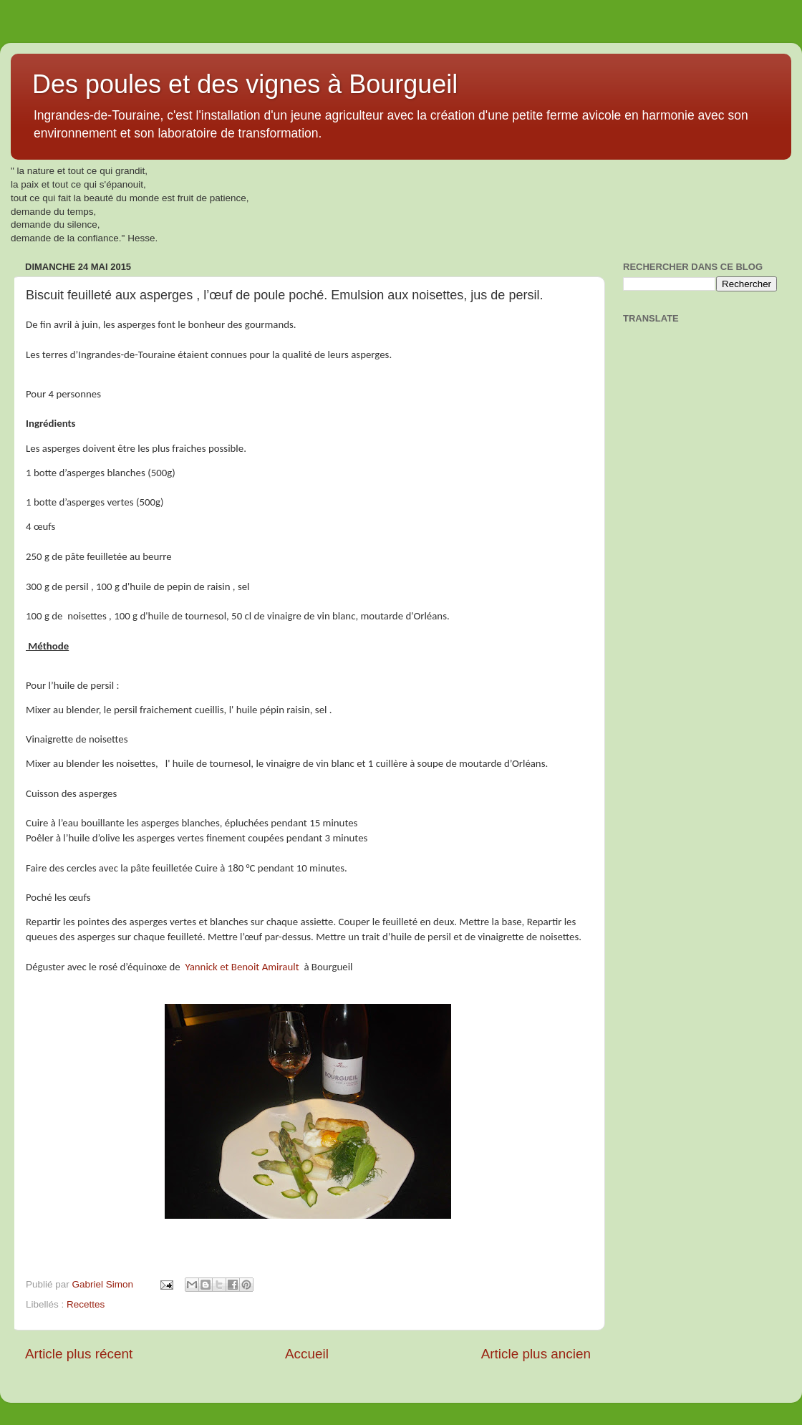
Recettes (86, 1304)
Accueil (307, 1353)
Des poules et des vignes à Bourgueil (245, 84)
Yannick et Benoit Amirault (242, 966)
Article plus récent (78, 1353)
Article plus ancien (536, 1353)
